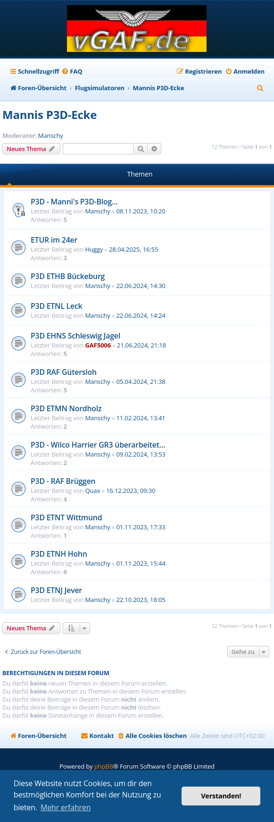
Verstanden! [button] (221, 795)
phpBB (103, 766)
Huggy (94, 249)
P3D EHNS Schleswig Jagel (75, 335)
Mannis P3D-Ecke (49, 114)
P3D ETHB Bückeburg (68, 276)
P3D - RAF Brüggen (63, 481)
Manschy (50, 136)
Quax (92, 490)
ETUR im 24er (54, 240)
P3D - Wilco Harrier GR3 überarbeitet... (98, 445)
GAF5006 (98, 345)
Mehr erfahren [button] (66, 807)
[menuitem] (71, 71)
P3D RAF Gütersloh (64, 372)
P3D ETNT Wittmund (66, 517)
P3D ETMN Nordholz (66, 408)
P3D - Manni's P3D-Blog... (74, 201)
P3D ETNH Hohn (59, 554)
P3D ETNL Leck (56, 306)
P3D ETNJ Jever (56, 590)
